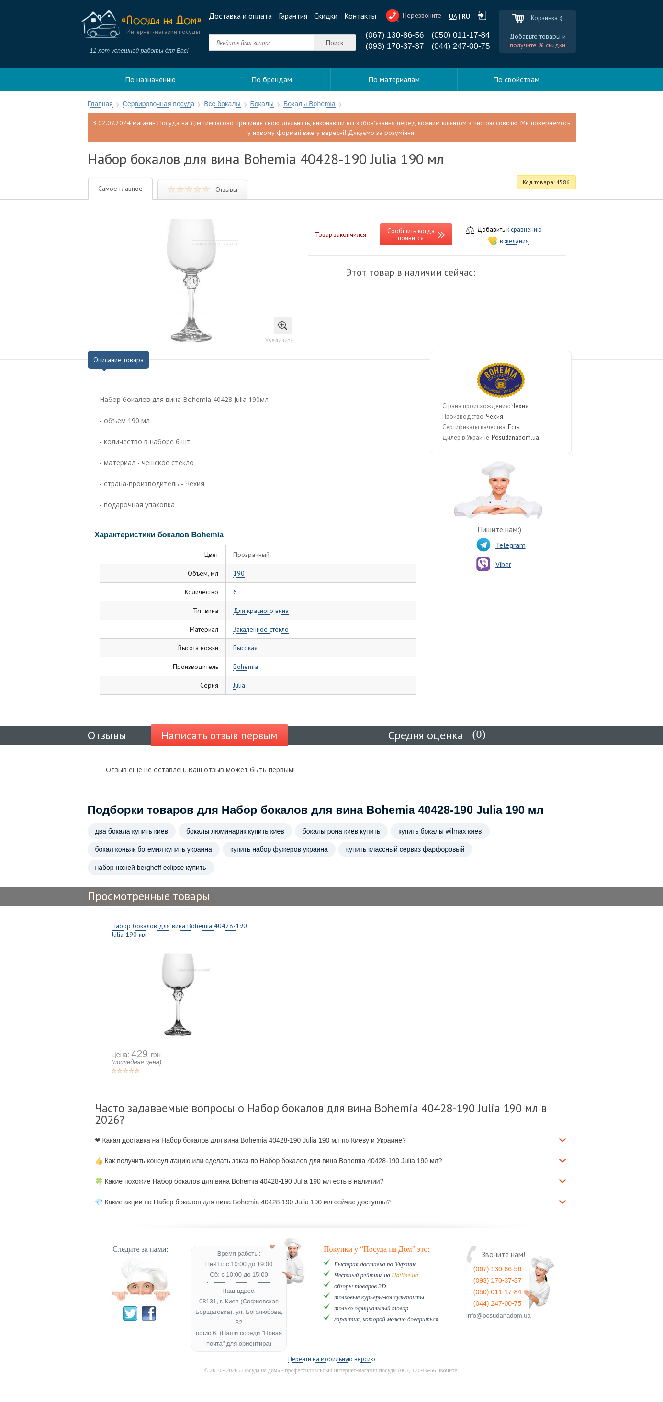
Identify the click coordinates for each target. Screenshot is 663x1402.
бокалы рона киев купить (342, 831)
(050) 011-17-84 (461, 35)
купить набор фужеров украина (279, 849)
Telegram (501, 545)
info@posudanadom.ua (498, 1316)
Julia (239, 685)
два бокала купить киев (131, 831)
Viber (493, 564)
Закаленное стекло (261, 629)
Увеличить (279, 330)
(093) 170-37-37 (395, 46)
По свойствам (516, 79)
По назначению (150, 79)
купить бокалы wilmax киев (440, 831)
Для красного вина (261, 611)
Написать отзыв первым (219, 735)
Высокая (245, 648)
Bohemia (245, 667)
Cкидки (325, 16)
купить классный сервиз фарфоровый (405, 849)
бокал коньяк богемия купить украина (153, 849)
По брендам (271, 79)
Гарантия (293, 16)
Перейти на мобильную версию (331, 1360)
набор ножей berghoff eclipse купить (150, 867)
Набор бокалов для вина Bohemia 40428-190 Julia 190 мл (179, 930)
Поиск (334, 42)
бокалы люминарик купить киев (235, 831)
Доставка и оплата (240, 16)
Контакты (360, 16)
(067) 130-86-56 (395, 35)
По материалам (394, 79)
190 (239, 573)
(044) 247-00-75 (461, 46)
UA (453, 16)
